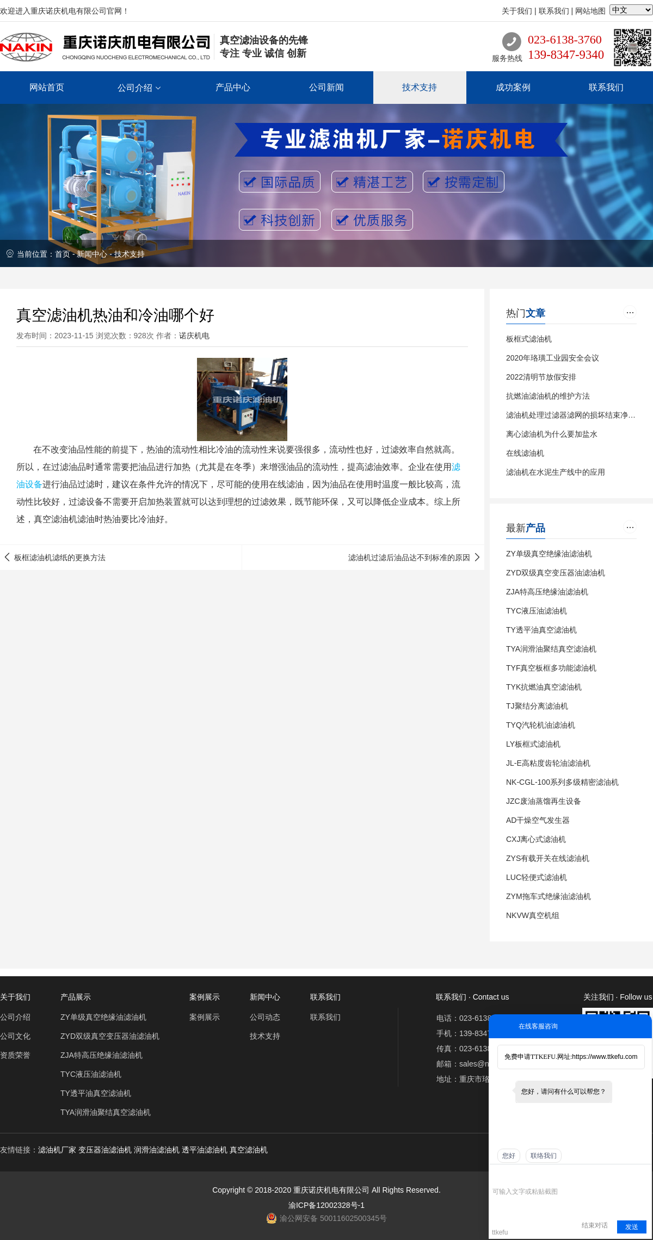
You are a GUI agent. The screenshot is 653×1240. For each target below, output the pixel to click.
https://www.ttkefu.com (604, 1057)
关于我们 (517, 11)
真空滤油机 (249, 1149)
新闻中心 (92, 254)
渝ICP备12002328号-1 (326, 1205)
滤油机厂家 (57, 1149)
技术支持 (129, 254)
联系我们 (554, 11)
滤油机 (64, 519)
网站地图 (590, 11)
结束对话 (595, 1225)
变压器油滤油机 (105, 1149)
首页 (62, 254)
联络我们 (544, 1156)
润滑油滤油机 (157, 1149)
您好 (508, 1156)
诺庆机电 (194, 335)
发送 (631, 1227)
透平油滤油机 (204, 1149)
